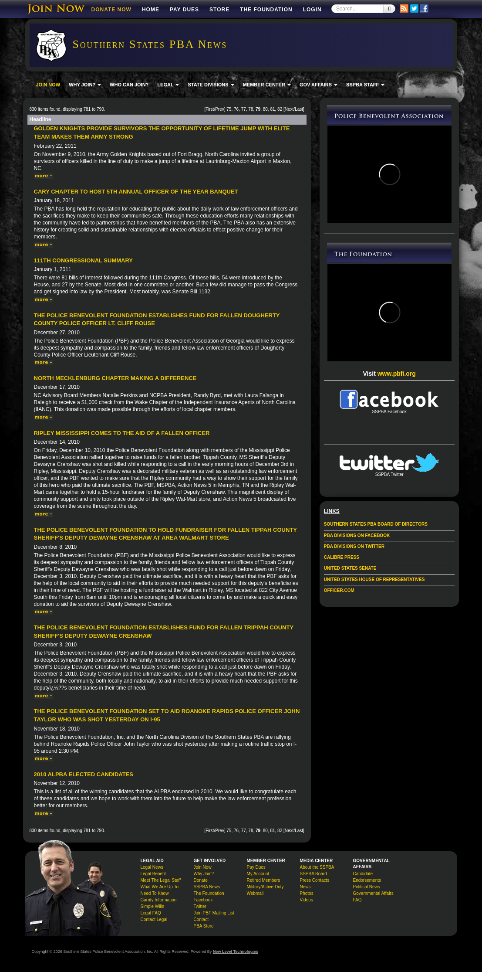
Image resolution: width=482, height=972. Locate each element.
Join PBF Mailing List (214, 913)
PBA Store (204, 926)
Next (289, 109)
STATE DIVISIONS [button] (211, 84)
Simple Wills (152, 906)
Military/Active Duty (265, 886)
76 (236, 109)
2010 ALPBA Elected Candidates (84, 774)
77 (243, 109)
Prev (219, 109)
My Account (258, 873)
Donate (201, 880)
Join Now (203, 867)
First (210, 109)
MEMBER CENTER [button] (267, 84)
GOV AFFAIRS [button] (318, 84)
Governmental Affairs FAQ (373, 896)
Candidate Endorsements (367, 877)
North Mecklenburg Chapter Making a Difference (115, 378)
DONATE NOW (111, 10)
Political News (366, 886)
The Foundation (266, 10)
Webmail (255, 893)
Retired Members (263, 880)
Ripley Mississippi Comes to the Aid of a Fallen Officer (122, 433)
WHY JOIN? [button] (85, 84)
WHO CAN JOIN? (129, 84)
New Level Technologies (235, 951)
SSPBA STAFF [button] (365, 84)
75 (228, 109)
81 (272, 109)
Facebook (203, 899)
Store (219, 10)
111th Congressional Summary (83, 260)
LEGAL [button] (168, 84)
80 (265, 109)
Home (150, 10)
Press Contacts (315, 880)
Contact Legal (154, 919)
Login (312, 10)
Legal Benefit (153, 873)
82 (279, 109)
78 (250, 109)
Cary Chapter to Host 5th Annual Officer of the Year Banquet (136, 191)
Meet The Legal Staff (161, 880)
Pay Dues (184, 10)
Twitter (200, 906)
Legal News (152, 867)
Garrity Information (159, 899)
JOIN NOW (48, 84)
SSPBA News (207, 886)
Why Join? (204, 873)
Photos (306, 893)
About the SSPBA (317, 867)
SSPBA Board (313, 873)
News (305, 886)
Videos (306, 899)
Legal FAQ (151, 913)
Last (299, 109)
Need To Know (155, 893)
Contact (201, 919)
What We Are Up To (160, 886)
